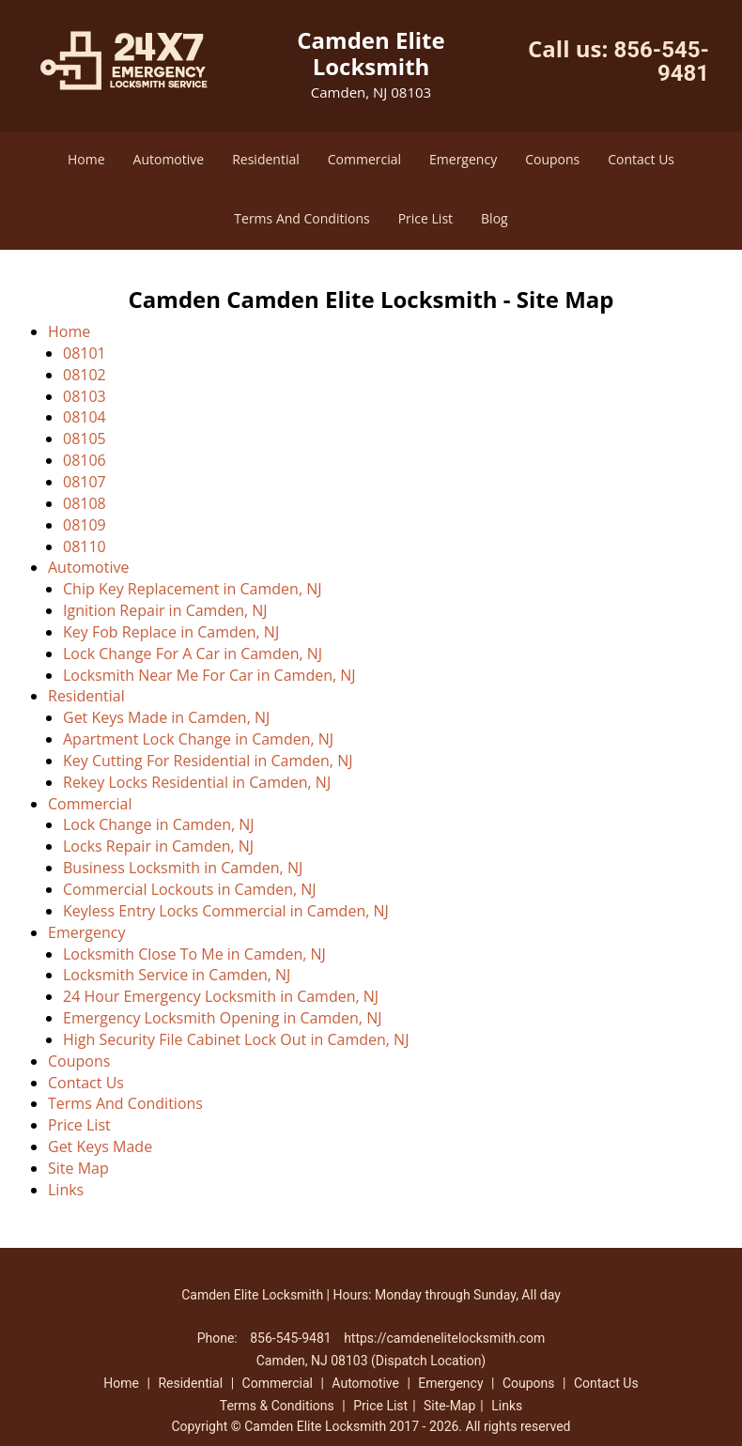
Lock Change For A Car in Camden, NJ (192, 653)
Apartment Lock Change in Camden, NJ (198, 739)
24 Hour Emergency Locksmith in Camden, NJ (221, 996)
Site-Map (449, 1405)
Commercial (364, 159)
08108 (84, 503)
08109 (84, 525)
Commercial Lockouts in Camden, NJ (190, 889)
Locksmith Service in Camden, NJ (176, 974)
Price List (425, 218)
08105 (84, 438)
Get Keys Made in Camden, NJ (166, 717)
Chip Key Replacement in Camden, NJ (192, 588)
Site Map (78, 1168)
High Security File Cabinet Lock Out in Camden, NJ (236, 1039)
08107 (84, 481)
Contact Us (641, 159)
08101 (84, 353)
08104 (84, 417)
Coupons (552, 159)
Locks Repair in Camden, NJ (158, 846)
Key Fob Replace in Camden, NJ (171, 632)
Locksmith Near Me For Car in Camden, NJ (209, 675)
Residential (266, 159)
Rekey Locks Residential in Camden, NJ (197, 782)
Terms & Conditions (277, 1405)
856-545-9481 (661, 61)
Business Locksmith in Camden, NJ (182, 867)
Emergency (463, 159)
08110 (84, 546)
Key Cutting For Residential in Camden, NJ (207, 760)
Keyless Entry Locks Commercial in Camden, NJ (226, 910)
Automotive (169, 159)
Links (66, 1189)
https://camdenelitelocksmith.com (444, 1338)
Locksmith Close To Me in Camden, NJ (194, 954)
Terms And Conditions (301, 218)
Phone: (219, 1338)
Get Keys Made (100, 1146)
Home (86, 159)
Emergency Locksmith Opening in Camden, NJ (222, 1018)
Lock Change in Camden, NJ (159, 824)
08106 (84, 460)
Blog (494, 218)
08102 (84, 374)
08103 (84, 396)
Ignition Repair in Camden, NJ (165, 610)
